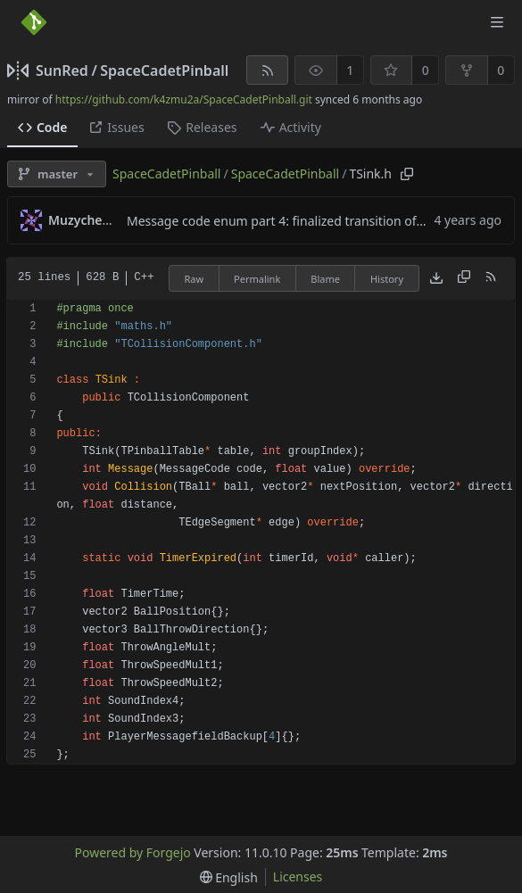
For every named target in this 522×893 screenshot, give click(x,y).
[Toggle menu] (497, 22)
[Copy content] (464, 278)
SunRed (62, 70)
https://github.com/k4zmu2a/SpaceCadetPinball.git (183, 99)
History (386, 278)
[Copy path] (406, 173)
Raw (193, 278)
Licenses (298, 876)
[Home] (34, 22)
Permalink (257, 278)
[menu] (229, 877)
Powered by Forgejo (133, 852)
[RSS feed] (267, 70)
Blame (325, 278)
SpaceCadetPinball (164, 70)
